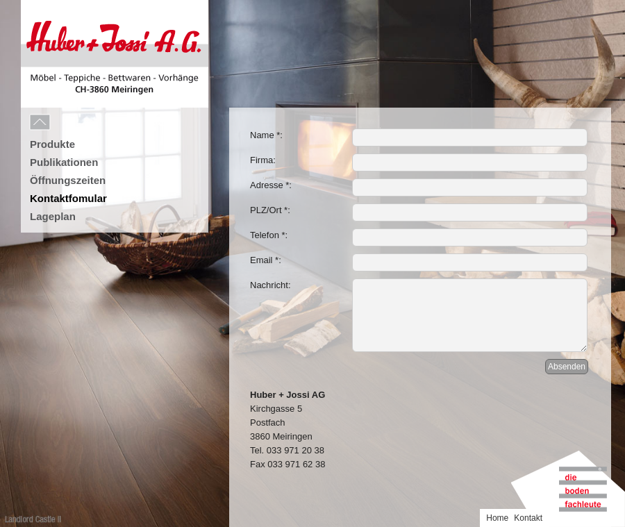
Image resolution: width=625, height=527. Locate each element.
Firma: (263, 160)
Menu (70, 123)
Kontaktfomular (68, 198)
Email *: (265, 260)
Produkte (52, 144)
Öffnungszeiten (68, 180)
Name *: (266, 135)
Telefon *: (269, 235)
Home (497, 518)
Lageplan (53, 216)
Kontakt (528, 518)
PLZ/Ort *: (270, 210)
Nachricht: (270, 285)
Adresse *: (271, 185)
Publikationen (64, 162)
